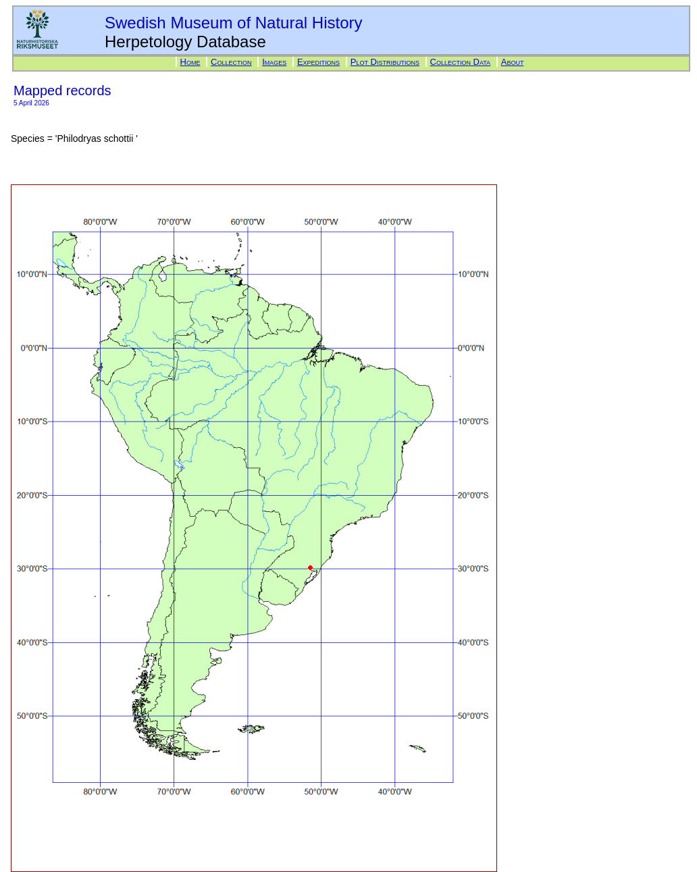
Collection (231, 62)
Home (190, 62)
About (512, 62)
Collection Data (460, 62)
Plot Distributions (385, 62)
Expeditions (318, 62)
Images (274, 62)
